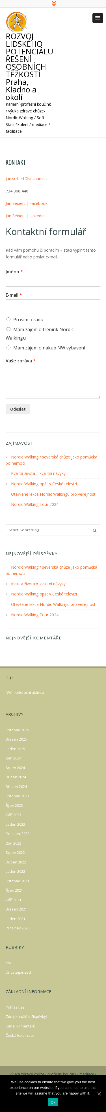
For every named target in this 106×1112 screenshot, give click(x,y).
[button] (97, 19)
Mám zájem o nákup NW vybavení (49, 348)
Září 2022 (13, 841)
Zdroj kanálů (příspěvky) (26, 1015)
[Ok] (99, 1094)
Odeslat (18, 410)
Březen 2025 (16, 737)
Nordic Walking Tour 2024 (35, 504)
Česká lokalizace (20, 1033)
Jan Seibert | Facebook (27, 204)
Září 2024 (13, 756)
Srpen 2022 (15, 851)
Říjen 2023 (14, 804)
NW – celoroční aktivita (25, 691)
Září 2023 (13, 813)
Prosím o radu (28, 320)
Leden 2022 (15, 869)
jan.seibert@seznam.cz (26, 179)
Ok (53, 1102)
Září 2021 (13, 898)
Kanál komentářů (20, 1024)
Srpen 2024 (15, 766)
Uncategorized (18, 970)
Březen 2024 (16, 785)
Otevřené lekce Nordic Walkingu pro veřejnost (53, 494)
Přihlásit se (15, 1005)
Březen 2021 (16, 907)
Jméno (14, 273)
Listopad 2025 (17, 728)
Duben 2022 (16, 860)
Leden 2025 (15, 747)
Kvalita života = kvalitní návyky (38, 474)
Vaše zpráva (21, 362)
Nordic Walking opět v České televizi (44, 484)
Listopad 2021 (17, 879)
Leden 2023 (15, 822)
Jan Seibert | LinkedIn (25, 216)
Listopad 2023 (17, 794)
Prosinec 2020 (17, 926)
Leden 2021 (15, 917)
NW (9, 961)
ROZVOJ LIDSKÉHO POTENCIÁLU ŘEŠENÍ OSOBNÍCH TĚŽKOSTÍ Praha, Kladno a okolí (29, 67)
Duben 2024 (16, 775)
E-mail (14, 296)
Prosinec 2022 (17, 832)
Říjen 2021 (14, 888)
